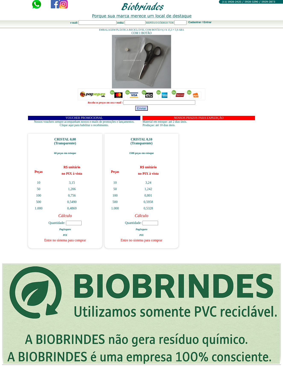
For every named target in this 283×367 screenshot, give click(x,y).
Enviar (141, 108)
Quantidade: (65, 223)
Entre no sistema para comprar (65, 240)
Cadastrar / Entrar (200, 22)
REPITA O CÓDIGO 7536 (160, 22)
